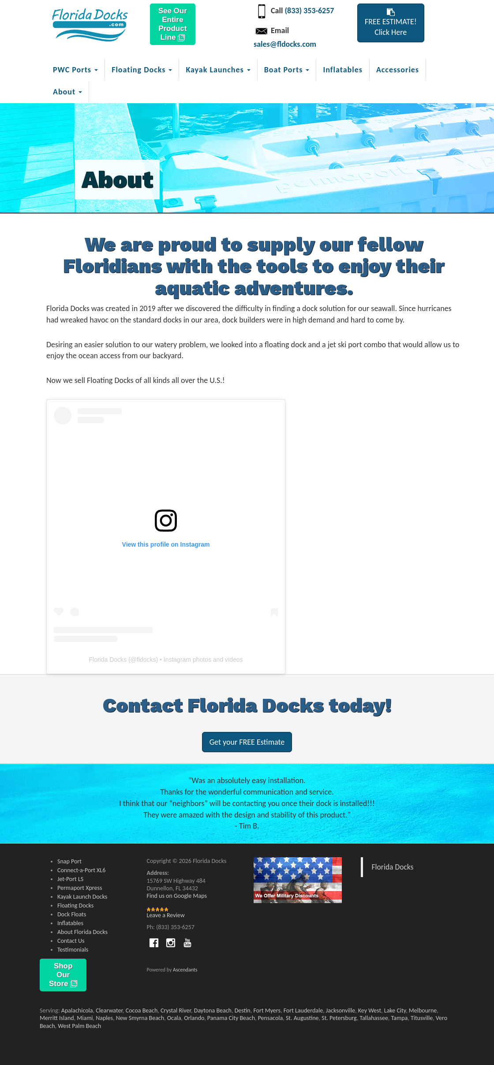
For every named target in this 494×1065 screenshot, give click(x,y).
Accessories (397, 70)
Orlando (194, 1018)
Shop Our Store (63, 975)
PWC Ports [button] (75, 70)
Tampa (399, 1018)
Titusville (422, 1018)
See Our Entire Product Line (172, 24)
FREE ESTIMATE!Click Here (391, 22)
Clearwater (109, 1010)
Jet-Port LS (70, 879)
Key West (369, 1010)
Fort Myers (267, 1010)
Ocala (174, 1018)
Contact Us (71, 941)
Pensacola (270, 1018)
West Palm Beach (79, 1026)
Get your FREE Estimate (247, 742)
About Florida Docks (82, 932)
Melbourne (423, 1010)
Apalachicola (77, 1010)
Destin (243, 1010)
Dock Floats (71, 914)
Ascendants (185, 970)
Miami (85, 1018)
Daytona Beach (213, 1010)
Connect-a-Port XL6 (81, 870)
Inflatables (342, 70)
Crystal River (176, 1010)
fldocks (146, 659)
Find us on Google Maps (177, 896)
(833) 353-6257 (309, 10)
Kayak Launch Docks (82, 896)
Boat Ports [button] (287, 70)
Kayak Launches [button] (218, 70)
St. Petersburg (339, 1018)
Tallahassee (373, 1018)
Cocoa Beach (141, 1010)
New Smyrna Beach (140, 1018)
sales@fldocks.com (285, 44)
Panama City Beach (231, 1018)
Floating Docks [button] (142, 70)
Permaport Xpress (79, 888)
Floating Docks (75, 905)
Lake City (395, 1010)
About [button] (67, 92)
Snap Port (69, 861)
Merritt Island (57, 1018)
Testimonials (72, 949)
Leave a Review (166, 915)
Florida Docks (108, 659)
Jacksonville (340, 1010)
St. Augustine (302, 1018)
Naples (104, 1018)
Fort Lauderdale (303, 1010)
